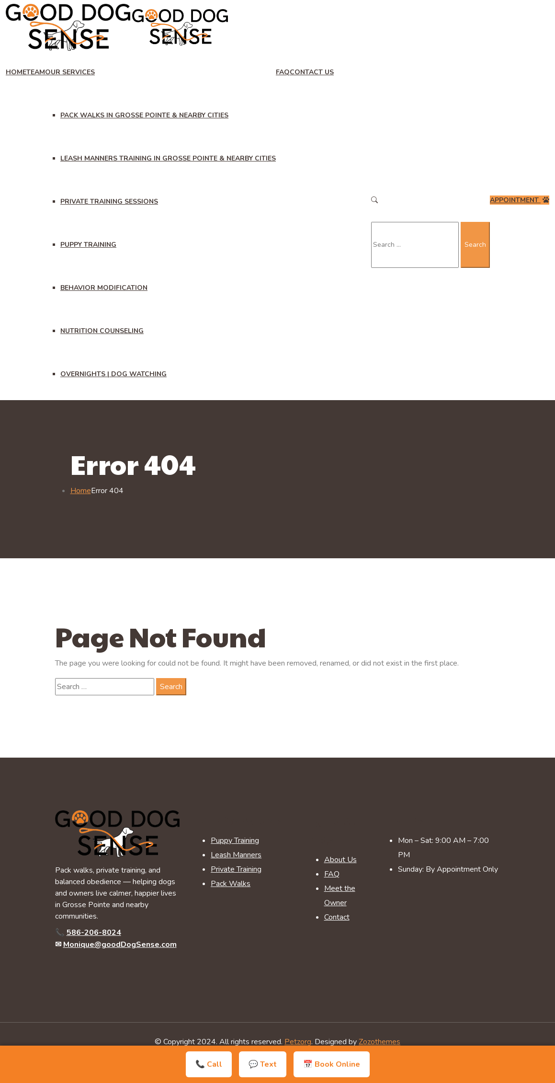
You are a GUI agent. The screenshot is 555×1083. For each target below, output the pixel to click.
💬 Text (263, 1064)
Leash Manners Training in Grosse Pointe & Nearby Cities (168, 158)
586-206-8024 (94, 932)
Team (35, 72)
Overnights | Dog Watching (113, 374)
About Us (340, 859)
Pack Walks (230, 883)
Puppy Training (88, 244)
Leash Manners (236, 855)
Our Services (70, 72)
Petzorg (297, 1042)
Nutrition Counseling (102, 330)
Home (16, 72)
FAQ (283, 72)
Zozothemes (379, 1042)
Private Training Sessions (109, 201)
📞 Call (208, 1064)
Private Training (236, 869)
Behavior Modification (103, 287)
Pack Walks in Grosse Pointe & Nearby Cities (144, 115)
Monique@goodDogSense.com (120, 944)
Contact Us (312, 72)
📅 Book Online (331, 1064)
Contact (337, 917)
